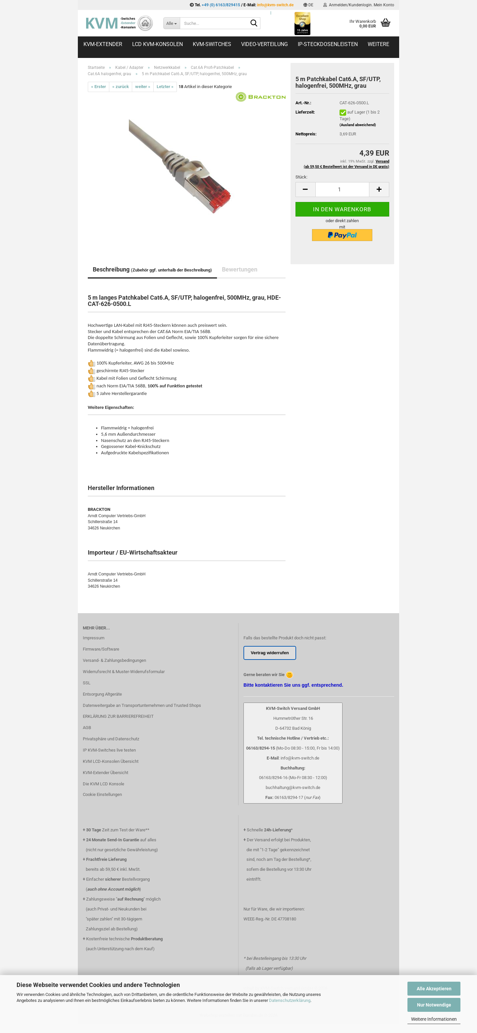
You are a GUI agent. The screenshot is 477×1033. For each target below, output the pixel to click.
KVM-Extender (102, 44)
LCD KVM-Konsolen (157, 44)
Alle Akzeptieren (434, 988)
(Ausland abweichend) (358, 125)
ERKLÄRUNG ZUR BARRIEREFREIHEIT (118, 716)
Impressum (93, 637)
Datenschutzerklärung (289, 1000)
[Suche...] (171, 23)
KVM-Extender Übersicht (105, 772)
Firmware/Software (101, 649)
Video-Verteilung (264, 44)
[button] (308, 5)
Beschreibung (152, 269)
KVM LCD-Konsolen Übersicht (110, 761)
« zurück (120, 86)
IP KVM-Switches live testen (109, 750)
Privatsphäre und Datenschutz (111, 738)
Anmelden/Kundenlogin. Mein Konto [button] (358, 5)
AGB (87, 727)
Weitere (378, 44)
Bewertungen (239, 269)
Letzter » (165, 86)
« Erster (98, 86)
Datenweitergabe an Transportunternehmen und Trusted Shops (142, 705)
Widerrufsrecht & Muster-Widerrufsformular (124, 671)
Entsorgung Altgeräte (102, 694)
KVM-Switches (212, 44)
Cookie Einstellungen (102, 794)
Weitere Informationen (434, 1019)
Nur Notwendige (434, 1005)
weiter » (142, 86)
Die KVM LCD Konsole (103, 783)
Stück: (301, 176)
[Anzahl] (342, 189)
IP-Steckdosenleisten (328, 44)
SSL (86, 682)
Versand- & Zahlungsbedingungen (114, 660)
